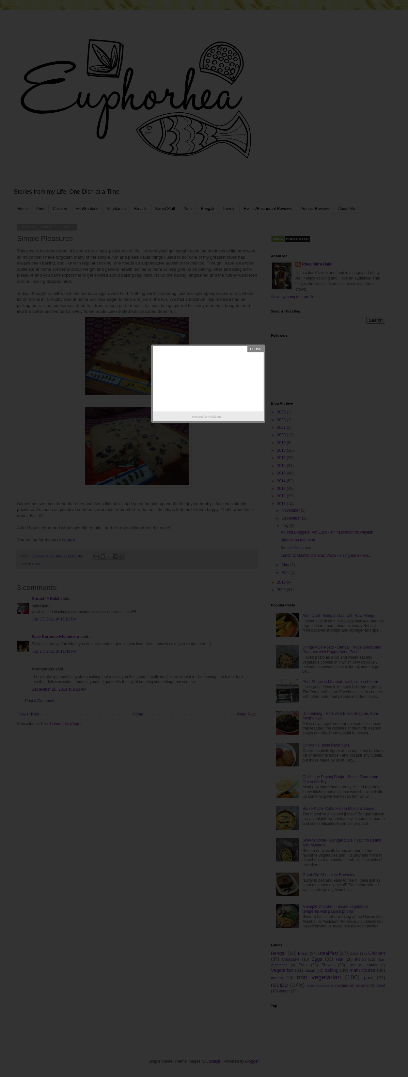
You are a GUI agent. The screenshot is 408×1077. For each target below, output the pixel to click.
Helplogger (215, 416)
